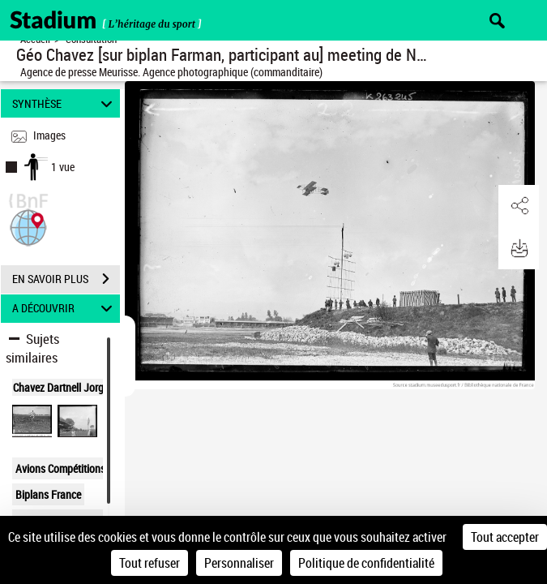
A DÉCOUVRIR (64, 308)
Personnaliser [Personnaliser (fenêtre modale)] (239, 563)
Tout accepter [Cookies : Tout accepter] (505, 537)
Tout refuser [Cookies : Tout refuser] (149, 563)
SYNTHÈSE (64, 103)
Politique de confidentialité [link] (366, 563)
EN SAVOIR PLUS (66, 279)
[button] (28, 226)
